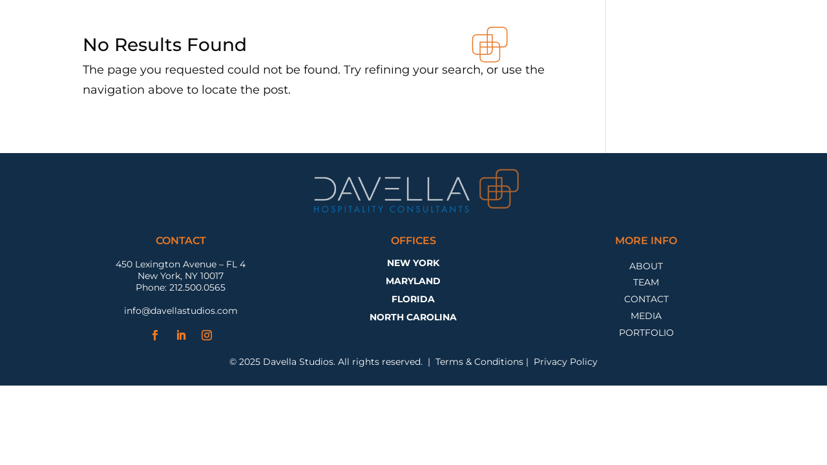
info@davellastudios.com (181, 310)
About (646, 268)
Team (646, 284)
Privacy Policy (566, 361)
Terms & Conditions (479, 361)
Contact (646, 300)
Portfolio (646, 334)
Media (646, 317)
